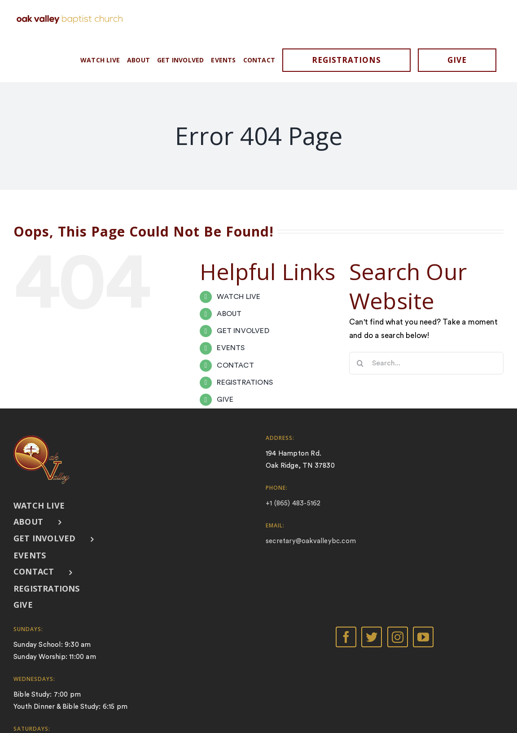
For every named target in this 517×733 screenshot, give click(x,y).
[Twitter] (371, 637)
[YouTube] (423, 637)
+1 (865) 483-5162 (293, 503)
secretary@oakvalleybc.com (311, 541)
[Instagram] (397, 637)
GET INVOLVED (243, 330)
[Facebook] (346, 637)
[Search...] (426, 363)
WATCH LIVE (238, 296)
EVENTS (231, 347)
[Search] (360, 363)
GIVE (225, 399)
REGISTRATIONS (245, 382)
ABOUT (229, 313)
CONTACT (235, 365)
